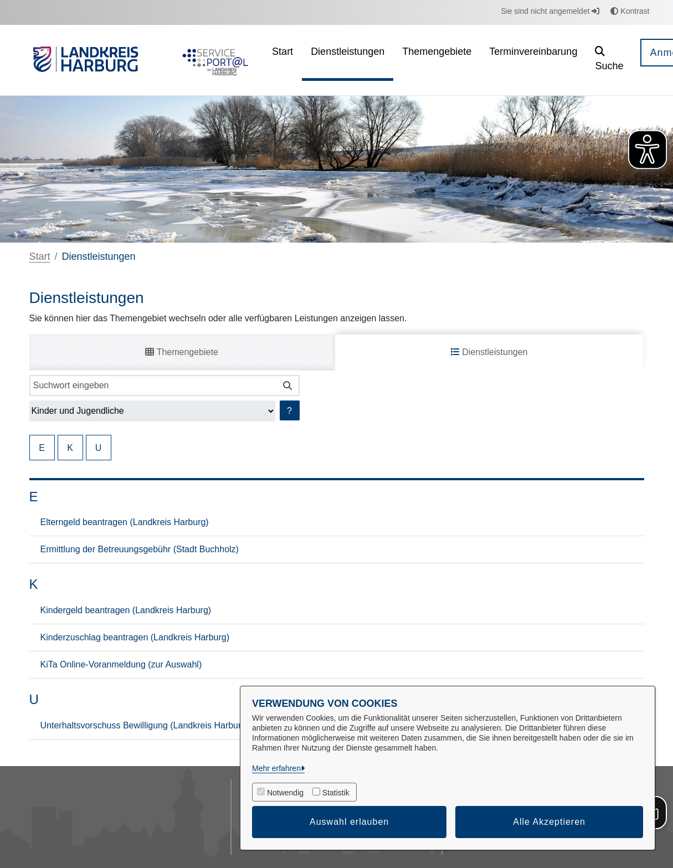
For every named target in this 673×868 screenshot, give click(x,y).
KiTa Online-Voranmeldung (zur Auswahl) (121, 664)
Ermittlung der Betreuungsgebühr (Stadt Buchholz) (139, 549)
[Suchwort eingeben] (153, 385)
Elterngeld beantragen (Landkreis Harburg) (124, 522)
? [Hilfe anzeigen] (289, 410)
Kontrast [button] (629, 11)
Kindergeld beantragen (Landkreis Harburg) (126, 610)
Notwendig (285, 792)
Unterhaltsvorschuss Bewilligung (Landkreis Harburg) (144, 725)
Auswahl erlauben (349, 821)
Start (39, 256)
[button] (609, 60)
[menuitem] (282, 60)
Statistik (336, 792)
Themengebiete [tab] (181, 352)
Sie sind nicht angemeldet (550, 11)
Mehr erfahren (276, 768)
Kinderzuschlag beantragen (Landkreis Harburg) (135, 637)
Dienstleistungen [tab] (489, 352)
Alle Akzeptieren (549, 821)
